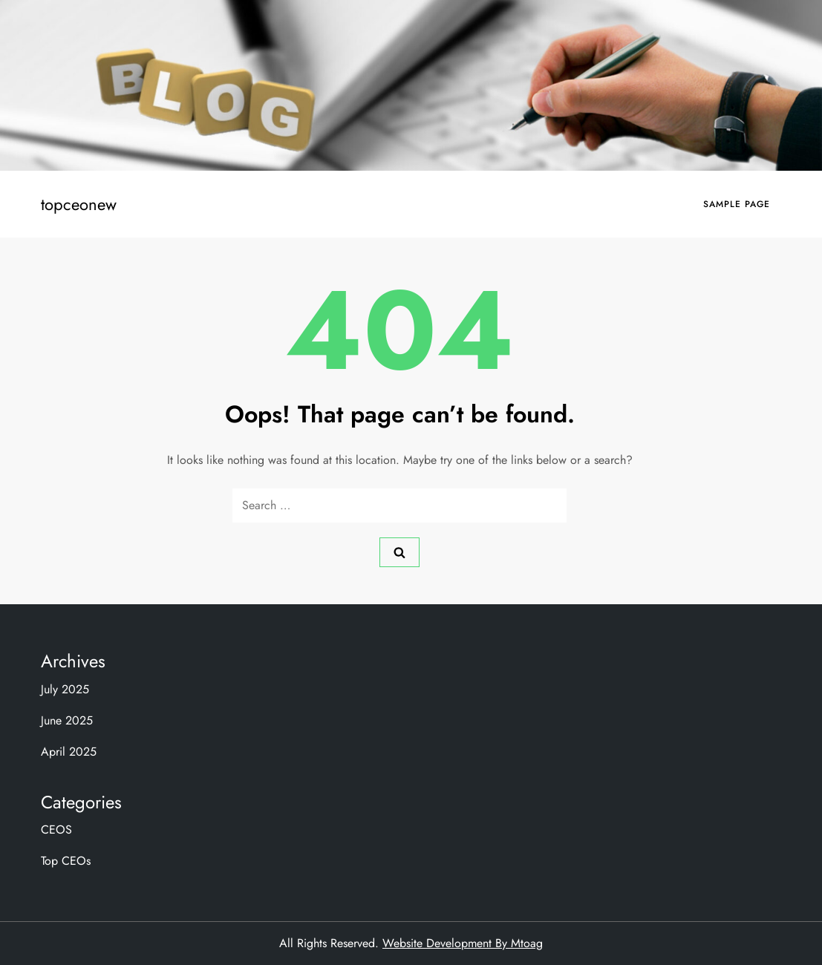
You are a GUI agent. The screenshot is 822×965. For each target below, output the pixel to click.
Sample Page (736, 204)
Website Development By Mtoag (462, 943)
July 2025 (65, 689)
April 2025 (69, 751)
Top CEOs (66, 860)
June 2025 (67, 720)
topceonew (79, 204)
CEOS (56, 829)
